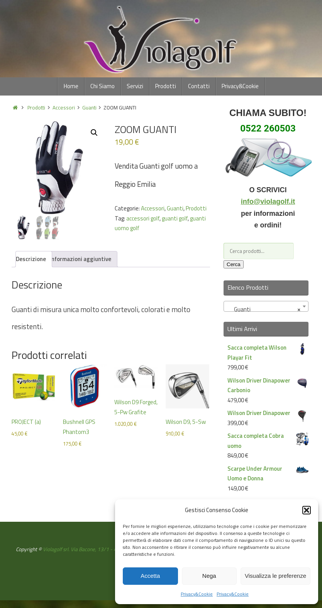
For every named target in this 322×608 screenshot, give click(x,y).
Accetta (150, 575)
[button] (306, 510)
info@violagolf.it (268, 201)
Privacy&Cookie (197, 594)
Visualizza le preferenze (275, 575)
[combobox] (266, 306)
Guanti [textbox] (263, 309)
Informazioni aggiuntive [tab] (80, 258)
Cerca (234, 264)
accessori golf (142, 218)
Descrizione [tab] (31, 258)
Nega (209, 575)
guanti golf (175, 218)
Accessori (64, 107)
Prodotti (36, 107)
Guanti (89, 107)
